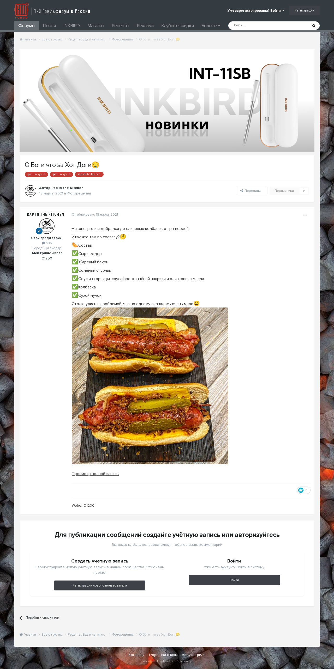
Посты (49, 25)
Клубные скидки (177, 25)
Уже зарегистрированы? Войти (256, 11)
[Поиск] (256, 25)
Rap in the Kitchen (45, 214)
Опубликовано (95, 214)
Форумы (26, 25)
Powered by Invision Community (167, 661)
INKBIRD (71, 25)
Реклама (145, 25)
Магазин (95, 25)
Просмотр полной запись (95, 473)
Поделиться (251, 191)
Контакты (136, 655)
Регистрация (304, 10)
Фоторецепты (79, 193)
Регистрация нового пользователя (100, 585)
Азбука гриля (193, 655)
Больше (210, 25)
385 (47, 243)
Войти (234, 580)
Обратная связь (163, 655)
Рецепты (120, 25)
